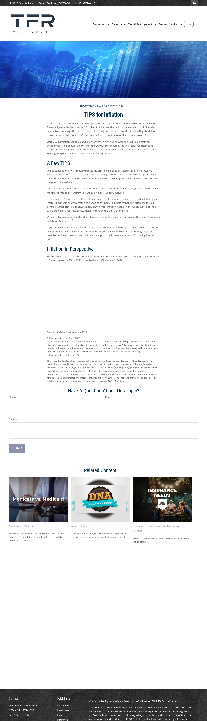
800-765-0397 (28, 705)
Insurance (62, 719)
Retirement (63, 705)
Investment (63, 710)
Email (108, 397)
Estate (60, 714)
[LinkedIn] (194, 3)
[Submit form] (17, 448)
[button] (85, 23)
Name (12, 397)
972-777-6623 (84, 3)
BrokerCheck (169, 701)
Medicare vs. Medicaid (21, 525)
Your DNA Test (79, 525)
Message (14, 418)
